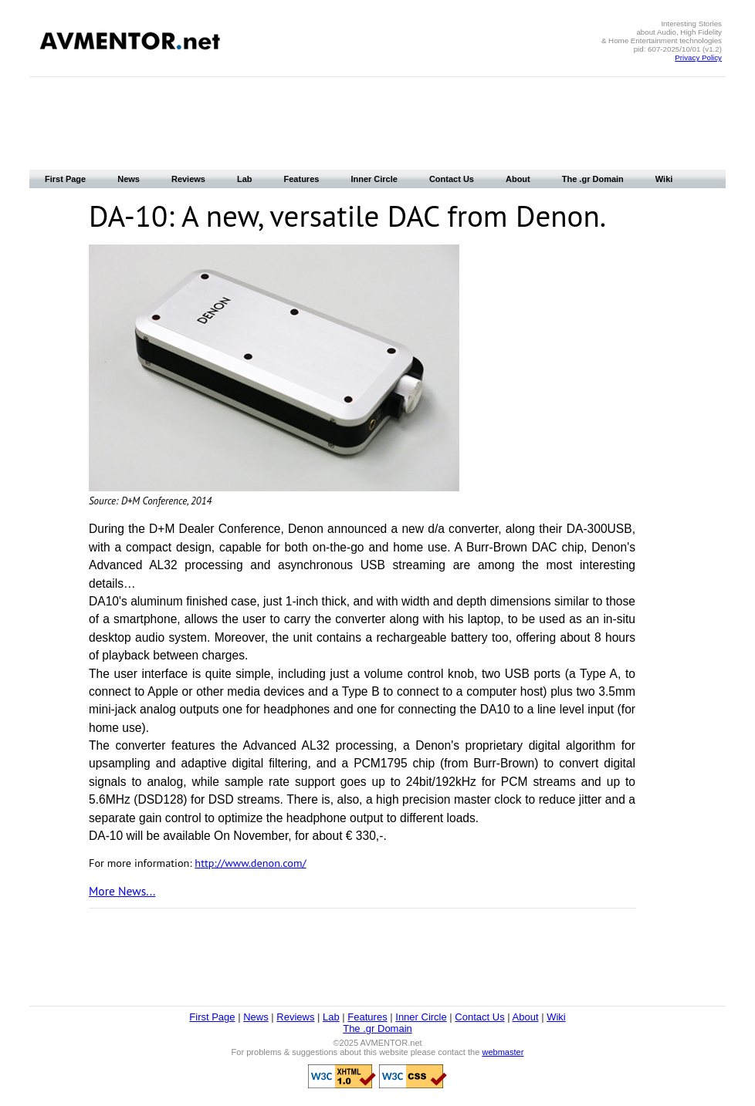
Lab (244, 179)
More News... (122, 891)
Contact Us (451, 179)
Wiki (664, 179)
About (518, 179)
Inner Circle (374, 179)
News (128, 179)
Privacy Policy (698, 57)
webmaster (502, 1052)
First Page (65, 179)
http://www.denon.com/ (250, 862)
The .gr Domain (593, 179)
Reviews (188, 179)
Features (302, 179)
